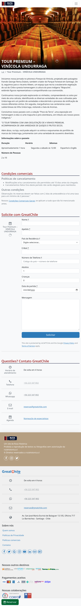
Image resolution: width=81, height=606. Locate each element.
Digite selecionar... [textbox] (31, 242)
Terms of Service (28, 346)
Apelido (26, 229)
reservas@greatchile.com (35, 406)
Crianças (26, 276)
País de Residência (31, 238)
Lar (2, 72)
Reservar (10, 602)
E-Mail (25, 248)
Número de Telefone (32, 257)
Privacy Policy (68, 343)
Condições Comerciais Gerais (22, 201)
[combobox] (51, 242)
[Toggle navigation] (76, 3)
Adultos (25, 267)
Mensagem (27, 297)
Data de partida (30, 286)
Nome (25, 219)
